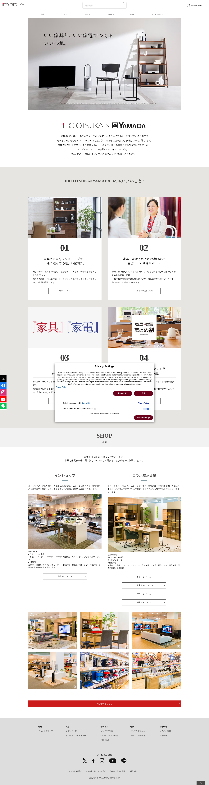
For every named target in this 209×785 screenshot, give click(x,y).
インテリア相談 (107, 731)
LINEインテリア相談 (109, 736)
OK (143, 393)
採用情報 (163, 736)
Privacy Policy (61, 387)
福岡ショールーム (144, 602)
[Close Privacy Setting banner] (151, 367)
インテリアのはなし (138, 731)
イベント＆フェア (45, 731)
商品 (42, 14)
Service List (86, 403)
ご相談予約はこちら (144, 290)
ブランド (63, 14)
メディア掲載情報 (137, 736)
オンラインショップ (157, 14)
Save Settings (143, 418)
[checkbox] (146, 409)
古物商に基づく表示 (117, 771)
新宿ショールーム (65, 576)
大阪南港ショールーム (144, 585)
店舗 (132, 14)
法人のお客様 (165, 731)
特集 (132, 727)
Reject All (122, 393)
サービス (110, 14)
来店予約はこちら (104, 704)
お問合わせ (105, 740)
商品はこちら (65, 290)
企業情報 (163, 727)
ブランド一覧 (71, 731)
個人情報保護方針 (75, 771)
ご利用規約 (132, 771)
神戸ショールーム (144, 594)
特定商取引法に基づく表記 (96, 771)
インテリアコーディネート (77, 736)
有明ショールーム (144, 577)
